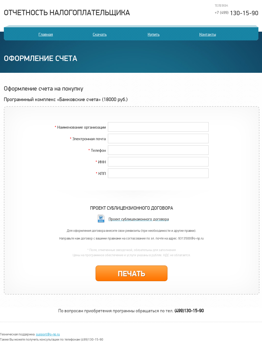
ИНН (101, 161)
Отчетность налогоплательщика (67, 12)
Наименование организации (80, 127)
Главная (46, 34)
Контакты (207, 34)
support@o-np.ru (48, 334)
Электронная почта (88, 138)
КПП (101, 173)
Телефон (97, 150)
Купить (154, 34)
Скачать (100, 34)
